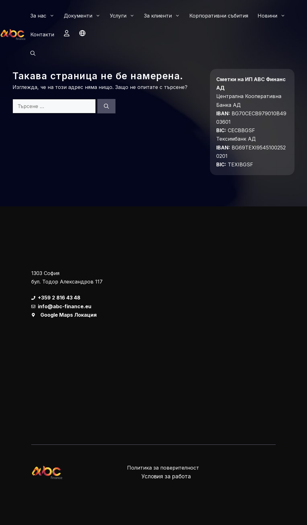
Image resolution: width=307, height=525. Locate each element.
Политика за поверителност (163, 468)
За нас (44, 15)
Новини (274, 15)
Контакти (42, 34)
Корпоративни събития (218, 16)
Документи (84, 15)
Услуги (124, 15)
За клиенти (164, 15)
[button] (33, 53)
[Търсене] (106, 106)
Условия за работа (166, 476)
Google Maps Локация (68, 315)
